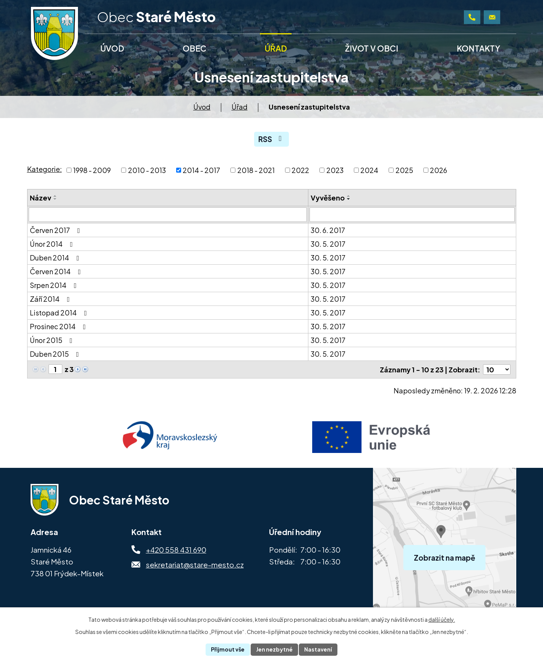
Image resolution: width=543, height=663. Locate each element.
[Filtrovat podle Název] (168, 214)
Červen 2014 (57, 271)
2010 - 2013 (147, 170)
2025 (404, 170)
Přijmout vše (228, 649)
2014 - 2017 (201, 170)
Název (40, 197)
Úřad (240, 106)
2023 (335, 170)
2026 (438, 170)
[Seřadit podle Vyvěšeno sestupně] (349, 199)
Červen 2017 (56, 230)
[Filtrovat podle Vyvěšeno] (412, 214)
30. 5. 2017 (328, 243)
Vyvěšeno (328, 197)
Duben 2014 (56, 257)
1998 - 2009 (92, 170)
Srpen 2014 (55, 285)
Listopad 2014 (60, 312)
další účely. (441, 619)
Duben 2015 (56, 353)
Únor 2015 (53, 340)
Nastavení (318, 649)
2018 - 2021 (256, 170)
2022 (300, 170)
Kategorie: (44, 169)
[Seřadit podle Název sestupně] (55, 199)
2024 (369, 170)
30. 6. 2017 (328, 230)
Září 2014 (51, 298)
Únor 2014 (53, 243)
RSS (271, 139)
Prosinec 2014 (59, 326)
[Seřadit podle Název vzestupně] (55, 195)
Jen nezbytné (274, 649)
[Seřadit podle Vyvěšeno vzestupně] (349, 195)
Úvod (202, 106)
